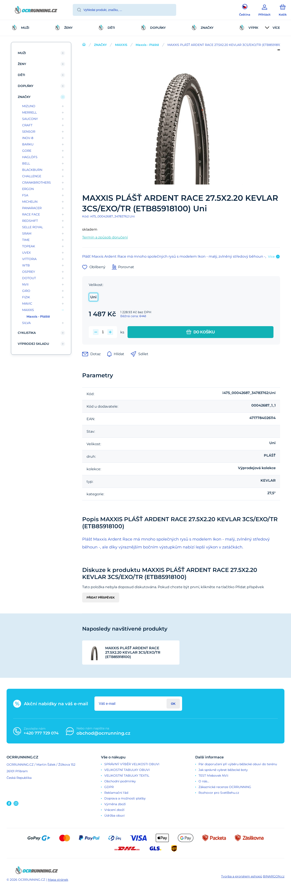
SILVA (26, 323)
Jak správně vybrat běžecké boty (223, 770)
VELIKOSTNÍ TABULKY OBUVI (127, 770)
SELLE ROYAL (32, 227)
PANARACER (32, 208)
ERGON (28, 189)
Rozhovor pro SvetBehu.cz (219, 793)
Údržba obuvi (114, 815)
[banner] (36, 10)
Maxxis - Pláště (147, 45)
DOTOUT (29, 278)
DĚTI (21, 75)
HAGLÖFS (29, 157)
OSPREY (28, 272)
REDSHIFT (30, 221)
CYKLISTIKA (27, 333)
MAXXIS (121, 45)
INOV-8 (27, 138)
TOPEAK (28, 246)
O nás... (204, 781)
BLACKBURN (32, 170)
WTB (26, 265)
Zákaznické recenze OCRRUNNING (225, 787)
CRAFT (27, 125)
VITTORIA (29, 259)
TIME (26, 240)
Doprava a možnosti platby (125, 798)
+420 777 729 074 (41, 733)
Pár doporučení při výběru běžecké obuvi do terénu (238, 764)
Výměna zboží (115, 804)
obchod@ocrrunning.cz (103, 733)
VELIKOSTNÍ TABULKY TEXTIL (126, 776)
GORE (26, 151)
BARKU (28, 144)
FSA (25, 195)
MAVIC (27, 304)
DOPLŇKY (25, 86)
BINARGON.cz (273, 876)
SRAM (26, 233)
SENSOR (28, 132)
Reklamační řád (116, 793)
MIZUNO (28, 106)
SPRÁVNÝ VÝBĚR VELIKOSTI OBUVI (131, 764)
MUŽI (22, 53)
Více (271, 257)
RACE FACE (31, 214)
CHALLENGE (31, 176)
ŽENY (22, 64)
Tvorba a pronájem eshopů (241, 876)
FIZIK (26, 297)
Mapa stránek (58, 880)
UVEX (26, 253)
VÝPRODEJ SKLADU (33, 344)
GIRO (26, 291)
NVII (25, 284)
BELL (26, 163)
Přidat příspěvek (101, 597)
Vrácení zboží (114, 810)
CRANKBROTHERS (36, 182)
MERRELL (29, 112)
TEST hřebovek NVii (213, 776)
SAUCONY (30, 119)
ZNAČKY (100, 45)
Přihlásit (173, 704)
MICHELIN (29, 202)
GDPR (109, 787)
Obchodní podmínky (120, 781)
